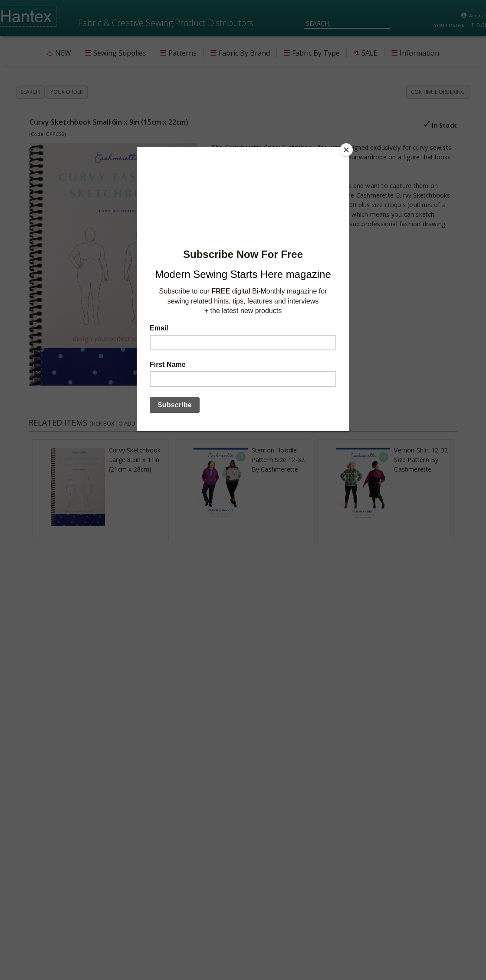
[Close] (347, 149)
